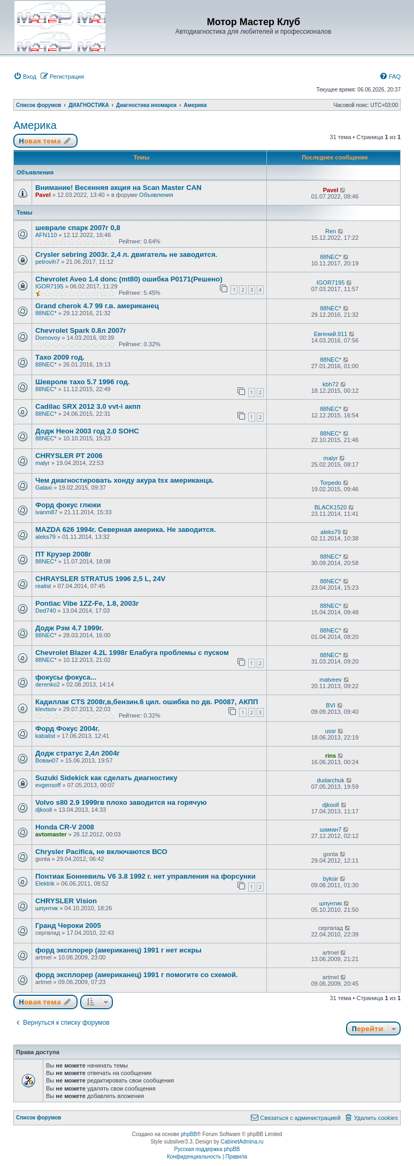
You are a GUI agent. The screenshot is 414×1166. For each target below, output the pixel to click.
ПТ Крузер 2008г (63, 554)
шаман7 (331, 829)
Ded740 (45, 610)
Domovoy (47, 337)
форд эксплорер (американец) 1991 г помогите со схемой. (136, 975)
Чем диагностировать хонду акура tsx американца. (124, 480)
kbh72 (331, 384)
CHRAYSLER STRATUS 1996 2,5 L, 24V (100, 579)
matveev (330, 679)
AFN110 (46, 235)
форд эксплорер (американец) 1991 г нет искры (118, 950)
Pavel (43, 195)
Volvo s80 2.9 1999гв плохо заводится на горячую (121, 802)
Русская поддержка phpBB (207, 1149)
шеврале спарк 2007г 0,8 (77, 228)
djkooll (43, 809)
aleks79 (45, 537)
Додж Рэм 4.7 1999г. (69, 628)
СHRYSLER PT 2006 (69, 456)
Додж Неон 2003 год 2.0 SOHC (87, 431)
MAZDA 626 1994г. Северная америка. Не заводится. (125, 529)
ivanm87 (46, 512)
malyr (42, 463)
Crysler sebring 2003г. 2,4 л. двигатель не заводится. (126, 254)
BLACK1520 (331, 507)
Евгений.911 (331, 334)
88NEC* (330, 257)
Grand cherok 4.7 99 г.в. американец (97, 306)
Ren (330, 231)
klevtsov (46, 709)
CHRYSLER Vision (66, 901)
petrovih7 (47, 261)
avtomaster (51, 834)
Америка (35, 125)
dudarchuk (330, 780)
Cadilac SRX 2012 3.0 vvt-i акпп (88, 406)
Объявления (156, 195)
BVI (330, 705)
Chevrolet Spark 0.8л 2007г (80, 330)
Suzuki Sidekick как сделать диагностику (106, 778)
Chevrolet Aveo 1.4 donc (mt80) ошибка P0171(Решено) (129, 279)
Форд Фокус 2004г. (67, 729)
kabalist (45, 736)
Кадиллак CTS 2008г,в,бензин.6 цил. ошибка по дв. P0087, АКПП (146, 702)
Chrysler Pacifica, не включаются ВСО (101, 852)
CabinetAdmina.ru (242, 1142)
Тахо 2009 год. (60, 357)
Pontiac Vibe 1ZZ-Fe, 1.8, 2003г (87, 603)
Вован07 (47, 760)
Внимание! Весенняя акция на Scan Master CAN (118, 188)
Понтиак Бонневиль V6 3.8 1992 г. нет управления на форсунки (145, 876)
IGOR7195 (49, 286)
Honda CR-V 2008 (64, 827)
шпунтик (46, 908)
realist (43, 586)
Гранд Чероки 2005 (68, 925)
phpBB (189, 1134)
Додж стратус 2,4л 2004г (77, 753)
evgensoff (48, 785)
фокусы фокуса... (65, 677)
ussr (330, 731)
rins (330, 755)
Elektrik (45, 883)
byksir (331, 878)
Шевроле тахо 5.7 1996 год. (82, 382)
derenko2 (47, 684)
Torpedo (330, 482)
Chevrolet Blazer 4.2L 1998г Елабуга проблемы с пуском (132, 653)
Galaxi (43, 487)
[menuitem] (24, 76)
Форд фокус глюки (68, 505)
